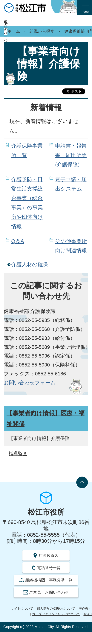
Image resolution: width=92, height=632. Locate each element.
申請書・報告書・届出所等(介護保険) (71, 155)
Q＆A (17, 241)
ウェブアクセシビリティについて (56, 614)
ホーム (13, 31)
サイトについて (22, 608)
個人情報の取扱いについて (56, 608)
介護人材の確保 (29, 264)
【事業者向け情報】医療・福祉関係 (46, 418)
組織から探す (42, 31)
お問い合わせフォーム (30, 383)
